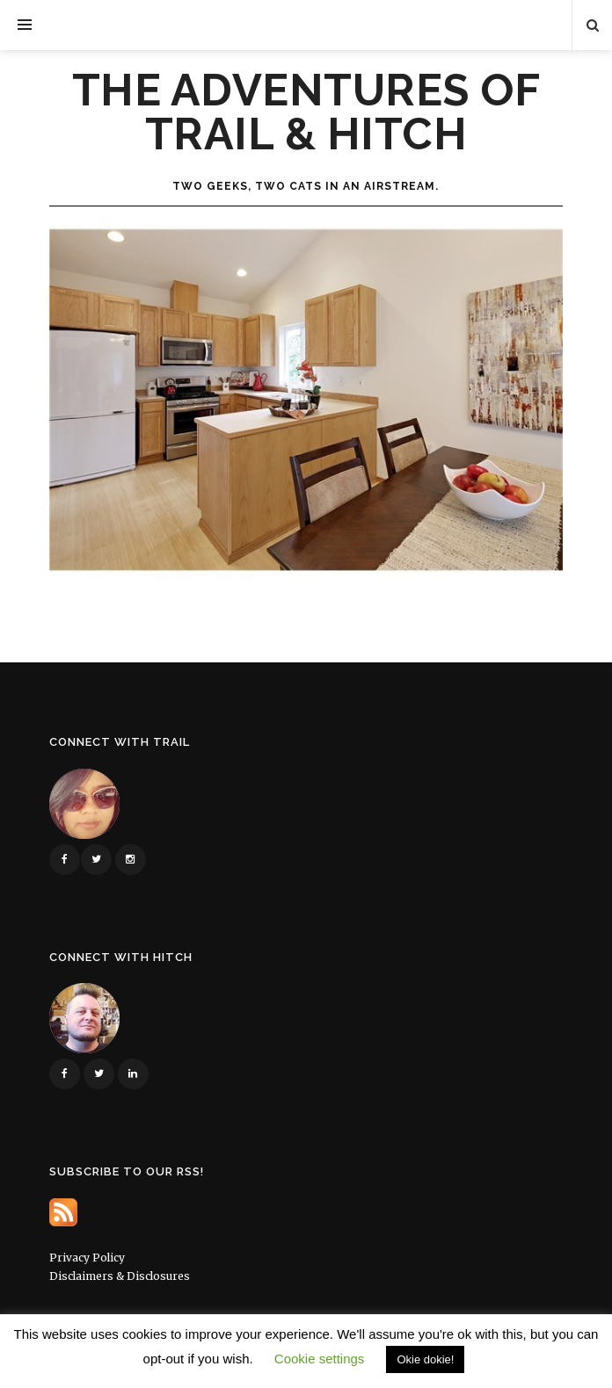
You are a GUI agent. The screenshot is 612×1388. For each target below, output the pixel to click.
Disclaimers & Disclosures (119, 1276)
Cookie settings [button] (319, 1358)
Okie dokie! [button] (425, 1359)
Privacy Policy (87, 1257)
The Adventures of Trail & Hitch (306, 112)
